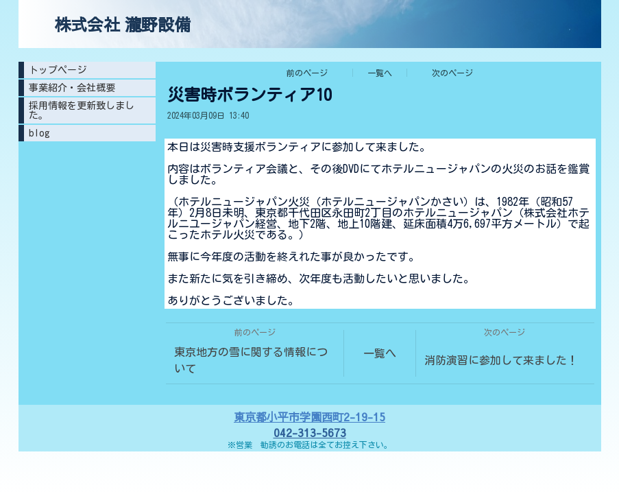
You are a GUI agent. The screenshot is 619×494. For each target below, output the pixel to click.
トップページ (57, 70)
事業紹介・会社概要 (72, 88)
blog (39, 133)
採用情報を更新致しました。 (81, 110)
